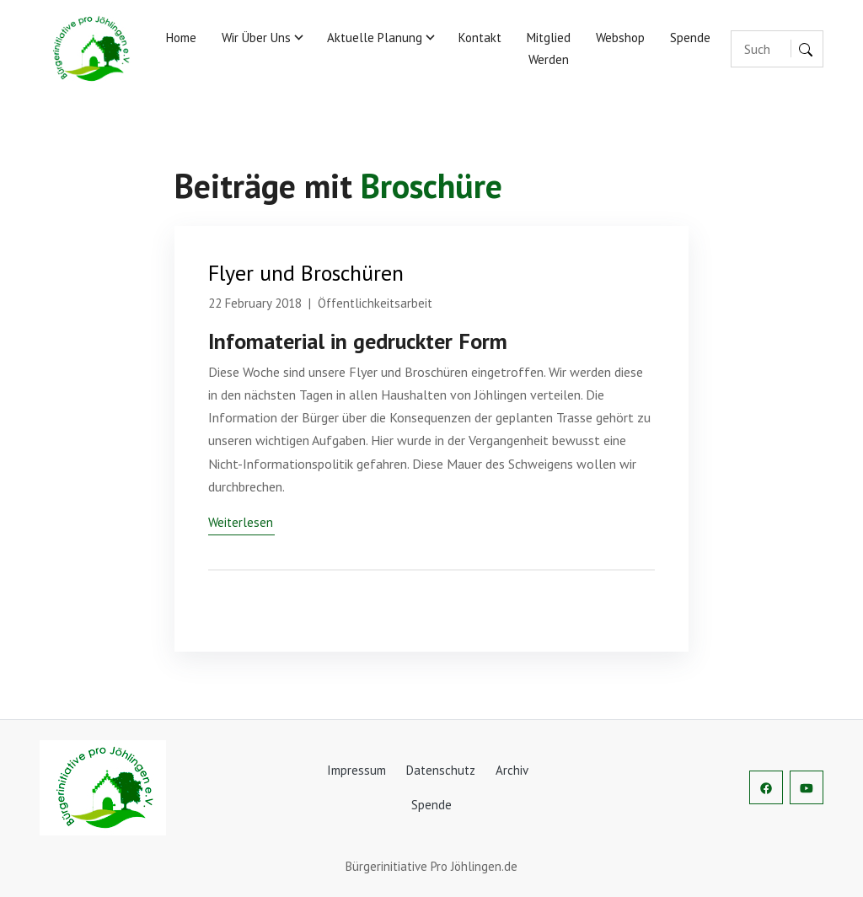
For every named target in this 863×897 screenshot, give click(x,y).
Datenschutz (440, 770)
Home (181, 38)
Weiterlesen (240, 522)
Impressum (356, 770)
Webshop (620, 38)
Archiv (512, 770)
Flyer (363, 371)
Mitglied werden (549, 48)
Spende (690, 38)
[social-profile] (766, 787)
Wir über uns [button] (256, 38)
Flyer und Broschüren (306, 273)
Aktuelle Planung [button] (374, 38)
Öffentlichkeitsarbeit (375, 303)
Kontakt (479, 38)
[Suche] (809, 49)
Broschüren (436, 371)
